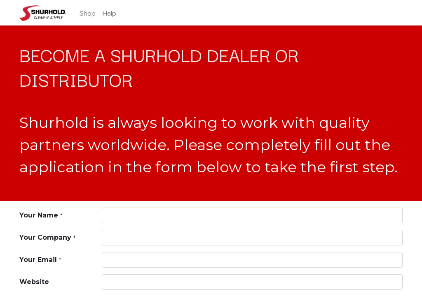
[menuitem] (87, 12)
